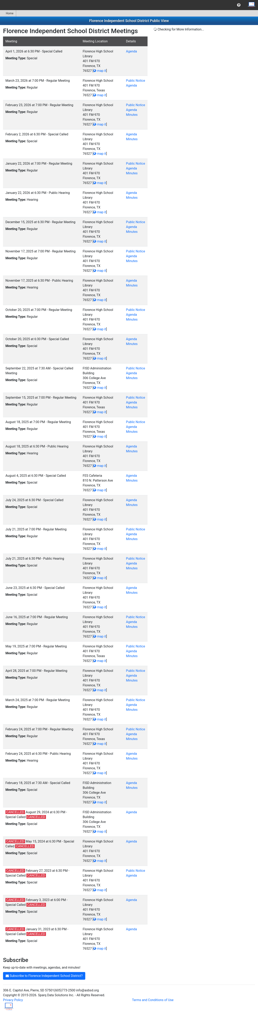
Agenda (131, 51)
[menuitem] (238, 5)
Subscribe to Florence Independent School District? (44, 976)
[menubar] (129, 5)
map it (99, 71)
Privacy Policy (13, 1000)
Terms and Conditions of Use (153, 1000)
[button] (239, 5)
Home (8, 13)
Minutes (132, 115)
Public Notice (135, 81)
